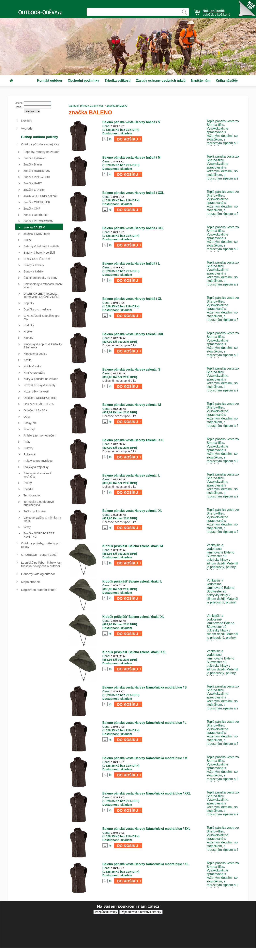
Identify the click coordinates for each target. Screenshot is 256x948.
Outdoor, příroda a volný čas (86, 105)
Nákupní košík (214, 11)
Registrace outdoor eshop (38, 589)
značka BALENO (117, 105)
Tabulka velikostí (118, 80)
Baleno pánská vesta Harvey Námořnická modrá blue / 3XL (146, 828)
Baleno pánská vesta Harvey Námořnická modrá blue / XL (145, 864)
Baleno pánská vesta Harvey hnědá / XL (132, 299)
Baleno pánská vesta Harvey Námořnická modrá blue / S (144, 687)
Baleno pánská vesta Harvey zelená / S (131, 369)
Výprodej (27, 128)
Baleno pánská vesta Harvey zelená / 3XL (133, 334)
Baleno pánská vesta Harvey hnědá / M (131, 157)
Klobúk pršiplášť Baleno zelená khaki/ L (132, 581)
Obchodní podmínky (83, 80)
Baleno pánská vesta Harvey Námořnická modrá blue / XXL (146, 793)
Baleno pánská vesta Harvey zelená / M (131, 404)
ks (109, 139)
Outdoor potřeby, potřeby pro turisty (40, 545)
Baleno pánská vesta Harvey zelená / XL (132, 510)
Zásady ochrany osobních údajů (161, 80)
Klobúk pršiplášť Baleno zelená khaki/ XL (133, 616)
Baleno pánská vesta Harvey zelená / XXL (133, 440)
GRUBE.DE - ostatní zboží (39, 554)
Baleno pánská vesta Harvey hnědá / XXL (133, 193)
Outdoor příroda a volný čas (40, 144)
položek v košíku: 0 (216, 12)
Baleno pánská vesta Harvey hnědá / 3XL (133, 228)
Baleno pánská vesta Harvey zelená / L (131, 475)
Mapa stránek (30, 582)
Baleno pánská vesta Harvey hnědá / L (131, 263)
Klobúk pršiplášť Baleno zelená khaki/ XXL (134, 652)
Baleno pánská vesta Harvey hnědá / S (131, 122)
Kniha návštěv (227, 80)
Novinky (26, 120)
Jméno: (19, 102)
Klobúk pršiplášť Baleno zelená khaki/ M (132, 546)
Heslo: (18, 106)
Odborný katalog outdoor (38, 574)
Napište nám (200, 80)
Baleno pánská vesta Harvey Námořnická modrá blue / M (144, 758)
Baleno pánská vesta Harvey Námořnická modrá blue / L (144, 722)
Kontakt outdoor (49, 80)
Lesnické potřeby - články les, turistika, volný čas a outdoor (41, 564)
